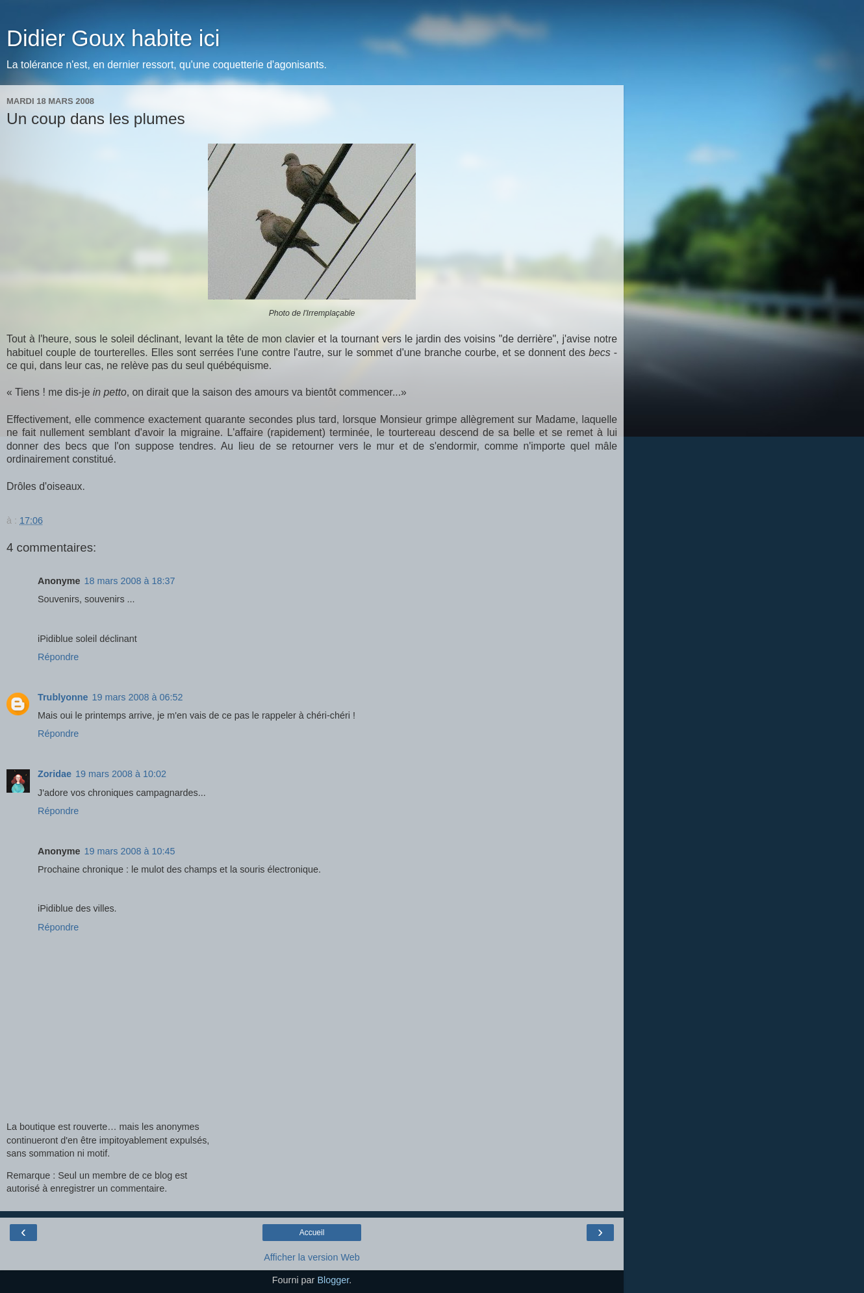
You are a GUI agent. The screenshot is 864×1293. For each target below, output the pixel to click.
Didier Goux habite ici (113, 38)
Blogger (333, 1280)
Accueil (312, 1232)
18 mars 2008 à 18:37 (129, 581)
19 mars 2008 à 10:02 (120, 774)
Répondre (58, 657)
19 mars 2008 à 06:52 (137, 697)
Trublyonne (63, 697)
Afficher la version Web (311, 1257)
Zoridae (54, 774)
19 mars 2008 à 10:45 (129, 851)
